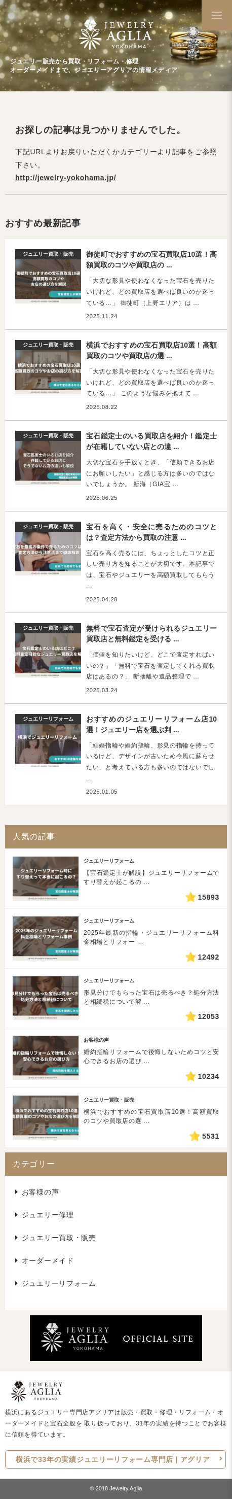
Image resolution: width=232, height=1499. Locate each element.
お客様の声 (40, 1192)
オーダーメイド (48, 1260)
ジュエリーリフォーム (59, 1283)
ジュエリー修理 (48, 1215)
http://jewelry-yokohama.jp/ (65, 178)
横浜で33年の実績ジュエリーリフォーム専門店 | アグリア (113, 1459)
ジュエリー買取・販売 (59, 1238)
